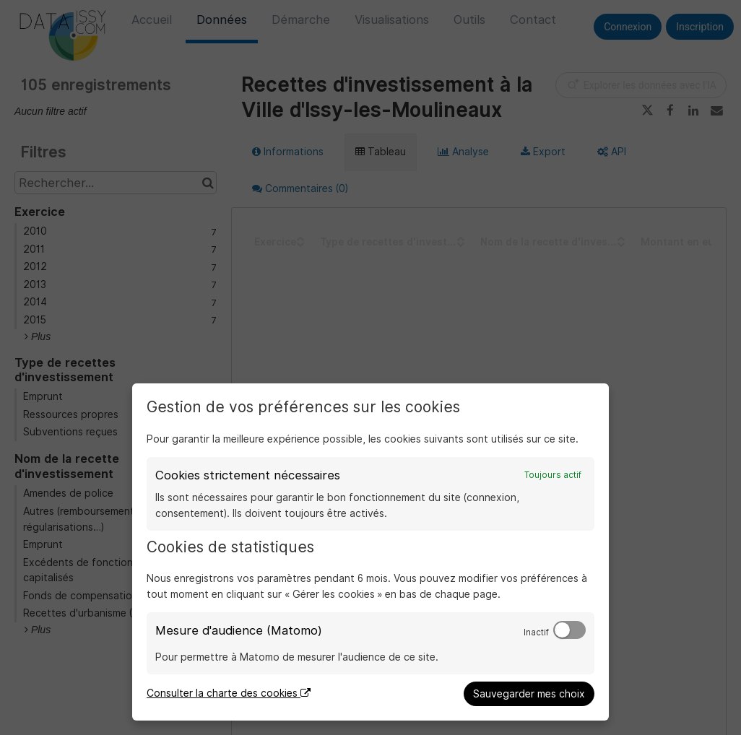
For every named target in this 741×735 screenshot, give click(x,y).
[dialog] (370, 552)
